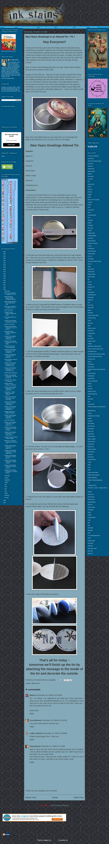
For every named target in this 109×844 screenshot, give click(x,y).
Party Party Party (8, 310)
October (7, 477)
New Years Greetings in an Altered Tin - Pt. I (10, 307)
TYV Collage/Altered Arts (94, 535)
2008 (4, 500)
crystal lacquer (91, 253)
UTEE (89, 538)
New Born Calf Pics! (9, 324)
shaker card (91, 494)
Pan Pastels (91, 428)
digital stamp (91, 269)
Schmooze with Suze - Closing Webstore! (10, 346)
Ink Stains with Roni (9, 27)
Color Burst (90, 238)
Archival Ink (91, 176)
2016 (4, 273)
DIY (89, 279)
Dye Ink (90, 289)
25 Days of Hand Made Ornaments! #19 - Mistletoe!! (10, 356)
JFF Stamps (91, 364)
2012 (4, 282)
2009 (4, 289)
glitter (89, 325)
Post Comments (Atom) (60, 805)
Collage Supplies (92, 235)
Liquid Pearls (91, 378)
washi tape (90, 543)
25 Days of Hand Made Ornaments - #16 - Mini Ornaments (10, 376)
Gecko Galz (91, 307)
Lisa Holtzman (36, 720)
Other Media (91, 423)
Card (89, 207)
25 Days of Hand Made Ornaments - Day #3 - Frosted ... (10, 467)
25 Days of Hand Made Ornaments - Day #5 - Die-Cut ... (10, 457)
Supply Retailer (91, 517)
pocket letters (91, 451)
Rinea (89, 469)
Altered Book (91, 168)
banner (89, 186)
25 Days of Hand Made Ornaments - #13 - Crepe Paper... (10, 403)
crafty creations (36, 733)
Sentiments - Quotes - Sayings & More (97, 487)
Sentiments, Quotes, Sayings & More (27, 27)
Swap (89, 520)
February (7, 495)
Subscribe (11, 145)
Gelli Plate (90, 312)
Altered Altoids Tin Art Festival (64, 27)
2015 (4, 276)
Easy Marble (91, 292)
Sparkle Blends (91, 502)
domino (90, 282)
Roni (19, 91)
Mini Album (90, 399)
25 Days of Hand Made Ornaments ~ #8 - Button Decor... (10, 434)
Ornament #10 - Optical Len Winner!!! (10, 380)
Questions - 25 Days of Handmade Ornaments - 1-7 (10, 442)
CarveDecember (92, 215)
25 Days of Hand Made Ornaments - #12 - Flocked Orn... (10, 408)
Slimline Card (91, 499)
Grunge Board (91, 333)
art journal (90, 179)
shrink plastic (91, 497)
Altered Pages (91, 171)
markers (90, 386)
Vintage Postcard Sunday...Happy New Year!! (10, 313)
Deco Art (90, 256)
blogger (90, 194)
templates (90, 530)
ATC (89, 181)
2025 (4, 254)
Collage (90, 230)
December (7, 291)
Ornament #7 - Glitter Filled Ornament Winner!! (9, 393)
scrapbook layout (92, 485)
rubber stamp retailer (93, 472)
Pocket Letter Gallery (81, 27)
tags (89, 525)
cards (89, 212)
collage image (91, 233)
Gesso (89, 320)
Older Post (79, 797)
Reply (32, 714)
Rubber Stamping (92, 477)
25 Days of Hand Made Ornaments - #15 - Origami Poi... (10, 388)
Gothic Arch (91, 330)
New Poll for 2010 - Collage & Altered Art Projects (10, 333)
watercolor (90, 545)
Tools (89, 533)
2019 (4, 267)
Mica (89, 396)
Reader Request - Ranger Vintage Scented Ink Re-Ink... (10, 298)
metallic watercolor (92, 393)
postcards (90, 454)
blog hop (90, 192)
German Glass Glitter (93, 315)
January (7, 497)
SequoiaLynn (35, 746)
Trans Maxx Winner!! (9, 420)
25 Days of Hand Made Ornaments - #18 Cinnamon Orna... (10, 364)
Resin (89, 464)
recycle (89, 462)
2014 (4, 278)
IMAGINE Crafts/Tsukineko (94, 346)
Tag (89, 522)
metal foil (90, 388)
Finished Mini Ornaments (10, 372)
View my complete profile (7, 78)
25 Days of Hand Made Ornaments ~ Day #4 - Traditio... (10, 462)
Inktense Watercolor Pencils (95, 356)
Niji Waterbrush (91, 410)
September (7, 480)
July (6, 484)
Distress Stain (91, 276)
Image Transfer (91, 341)
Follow (3, 156)
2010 (4, 287)
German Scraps (92, 318)
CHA (89, 217)
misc (89, 401)
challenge (90, 220)
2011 (4, 284)
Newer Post (30, 797)
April (6, 491)
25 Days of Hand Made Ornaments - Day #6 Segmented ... (10, 452)
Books (89, 197)
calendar (90, 202)
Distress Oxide (91, 274)
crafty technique (92, 251)
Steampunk (91, 509)
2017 (4, 271)
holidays (90, 336)
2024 (4, 256)
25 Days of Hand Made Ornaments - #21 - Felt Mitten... (10, 343)
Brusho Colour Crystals (93, 199)
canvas (89, 204)
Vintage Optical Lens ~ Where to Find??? (10, 412)
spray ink (90, 504)
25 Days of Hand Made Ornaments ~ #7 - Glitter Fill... (10, 447)
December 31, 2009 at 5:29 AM (55, 733)
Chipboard (90, 225)
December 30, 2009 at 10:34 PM (54, 720)
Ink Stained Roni (14, 59)
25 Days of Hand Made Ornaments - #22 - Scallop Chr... (10, 338)
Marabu (90, 383)
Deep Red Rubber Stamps (94, 261)
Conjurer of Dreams (93, 243)
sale (89, 482)
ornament (90, 421)
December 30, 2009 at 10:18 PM (49, 695)
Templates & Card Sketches (47, 27)
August (6, 482)
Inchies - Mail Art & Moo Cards (95, 348)
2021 (4, 262)
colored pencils (91, 240)
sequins (90, 491)
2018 (4, 269)
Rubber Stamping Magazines (95, 480)
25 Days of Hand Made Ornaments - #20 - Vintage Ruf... (10, 351)
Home (55, 797)
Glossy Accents (92, 328)
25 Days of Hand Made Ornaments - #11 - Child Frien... (10, 417)
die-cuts (90, 264)
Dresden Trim (91, 287)
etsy (89, 302)
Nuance (90, 413)
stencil (89, 512)
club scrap (90, 228)
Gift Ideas (90, 323)
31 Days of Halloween (93, 156)
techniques (90, 527)
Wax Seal (90, 551)
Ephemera (90, 300)
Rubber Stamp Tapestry (94, 475)
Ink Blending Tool (92, 351)
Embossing (90, 297)
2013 (4, 280)
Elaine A (33, 695)
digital (89, 266)
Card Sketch (91, 210)
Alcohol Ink (90, 163)
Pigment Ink (91, 446)
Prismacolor (91, 457)
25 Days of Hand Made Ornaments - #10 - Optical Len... (10, 424)
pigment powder (92, 449)
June (6, 486)
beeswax (90, 189)
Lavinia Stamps (92, 373)
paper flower (91, 433)
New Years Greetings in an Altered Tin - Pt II (10, 293)
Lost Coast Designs (93, 381)
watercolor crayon (92, 548)
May (6, 488)
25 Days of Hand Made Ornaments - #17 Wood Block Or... (10, 369)
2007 (4, 502)
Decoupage (91, 258)
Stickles (90, 515)
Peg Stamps (91, 444)
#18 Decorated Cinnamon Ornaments (10, 360)
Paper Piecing (91, 436)
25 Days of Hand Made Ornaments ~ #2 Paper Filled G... (10, 471)
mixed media (91, 404)
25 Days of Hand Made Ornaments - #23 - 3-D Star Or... (10, 328)
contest (89, 246)
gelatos (89, 310)
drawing (90, 284)
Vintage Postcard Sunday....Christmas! (10, 384)
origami (90, 418)
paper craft (90, 431)
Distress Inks (91, 271)
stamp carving (91, 507)
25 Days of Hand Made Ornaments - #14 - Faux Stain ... (10, 398)
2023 (4, 258)
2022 (4, 260)
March (6, 493)
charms (90, 222)
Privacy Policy (93, 27)
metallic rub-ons (92, 391)
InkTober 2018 (91, 359)
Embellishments (92, 294)
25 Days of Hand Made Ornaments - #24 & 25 (10, 321)
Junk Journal (91, 366)
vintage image (91, 540)
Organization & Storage (94, 415)
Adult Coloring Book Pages (94, 161)
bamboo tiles (91, 184)
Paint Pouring (91, 426)
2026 (4, 251)
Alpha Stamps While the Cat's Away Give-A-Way (10, 303)
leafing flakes (91, 376)
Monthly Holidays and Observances (97, 406)
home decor (91, 338)
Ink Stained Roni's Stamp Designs (96, 354)
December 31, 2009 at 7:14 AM (53, 746)
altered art (35, 683)
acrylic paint (91, 158)
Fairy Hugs (90, 305)
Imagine (90, 343)
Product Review (92, 459)
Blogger (71, 840)
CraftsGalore (91, 248)
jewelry (89, 361)
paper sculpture (92, 439)
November (7, 475)
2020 (4, 265)
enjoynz (54, 840)
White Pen (90, 553)
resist (89, 467)
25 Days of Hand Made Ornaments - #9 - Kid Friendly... (10, 429)
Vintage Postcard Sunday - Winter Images (10, 437)
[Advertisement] (23, 827)
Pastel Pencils (91, 441)
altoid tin (90, 174)
